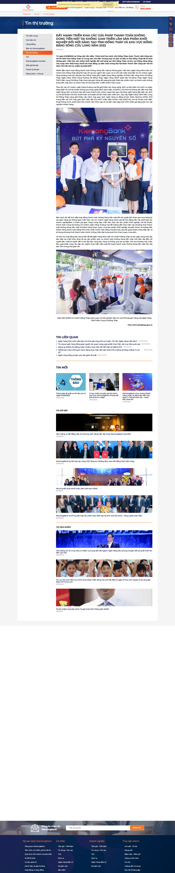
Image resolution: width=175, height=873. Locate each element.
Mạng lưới (128, 850)
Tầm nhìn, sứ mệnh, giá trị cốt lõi (38, 850)
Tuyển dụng (89, 7)
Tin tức (110, 7)
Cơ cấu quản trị (31, 862)
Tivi (27, 57)
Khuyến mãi (101, 7)
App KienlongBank (131, 2)
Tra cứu (127, 862)
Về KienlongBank (75, 7)
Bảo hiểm (62, 870)
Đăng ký (137, 828)
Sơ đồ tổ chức (30, 858)
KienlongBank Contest (35, 61)
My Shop (147, 2)
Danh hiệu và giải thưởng (35, 866)
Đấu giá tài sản (32, 65)
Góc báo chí (31, 40)
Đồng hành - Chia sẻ (34, 74)
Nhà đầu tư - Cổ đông (124, 7)
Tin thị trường (32, 53)
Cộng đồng (31, 44)
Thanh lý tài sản (32, 69)
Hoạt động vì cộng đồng (34, 870)
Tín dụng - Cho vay (65, 850)
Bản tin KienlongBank (35, 48)
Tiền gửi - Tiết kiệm (65, 846)
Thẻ (59, 854)
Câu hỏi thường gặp (132, 870)
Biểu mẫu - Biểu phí (132, 854)
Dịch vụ (61, 858)
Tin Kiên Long (32, 36)
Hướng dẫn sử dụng (132, 866)
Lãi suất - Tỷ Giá (131, 846)
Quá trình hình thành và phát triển (38, 854)
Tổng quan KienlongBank (35, 846)
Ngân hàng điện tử (65, 862)
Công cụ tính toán (132, 858)
